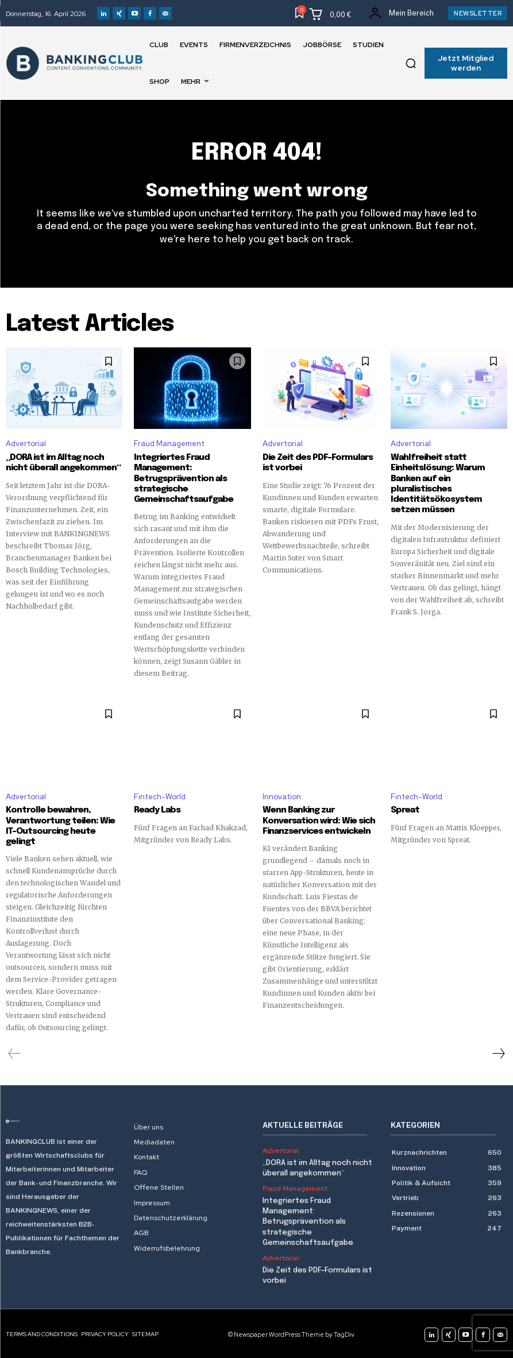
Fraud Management (169, 444)
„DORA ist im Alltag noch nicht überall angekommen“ (62, 463)
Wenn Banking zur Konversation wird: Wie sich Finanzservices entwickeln (319, 820)
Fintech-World (160, 796)
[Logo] (64, 1121)
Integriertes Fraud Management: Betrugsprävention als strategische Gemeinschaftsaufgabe (183, 479)
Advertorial (26, 444)
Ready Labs (156, 810)
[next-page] (498, 1053)
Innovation (282, 796)
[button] (411, 63)
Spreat (405, 810)
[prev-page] (15, 1053)
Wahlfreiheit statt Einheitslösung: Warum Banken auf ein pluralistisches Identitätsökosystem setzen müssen (437, 484)
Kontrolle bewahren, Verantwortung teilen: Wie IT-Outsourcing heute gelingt (60, 826)
